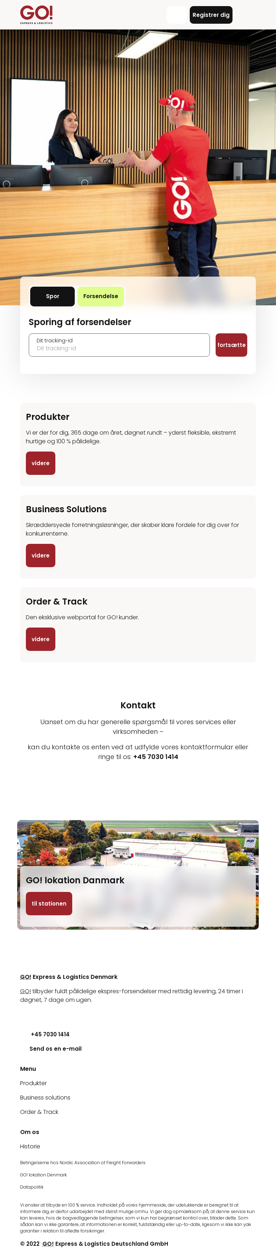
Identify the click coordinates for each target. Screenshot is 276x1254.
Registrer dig (211, 15)
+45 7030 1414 (45, 1034)
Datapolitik (31, 1187)
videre (41, 463)
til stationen (49, 903)
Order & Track (39, 1112)
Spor (60, 296)
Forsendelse (103, 296)
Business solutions (45, 1097)
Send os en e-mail (51, 1048)
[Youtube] (25, 1014)
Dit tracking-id (55, 340)
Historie (30, 1146)
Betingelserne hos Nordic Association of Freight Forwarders (83, 1163)
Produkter (33, 1083)
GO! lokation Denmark (43, 1175)
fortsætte (231, 345)
